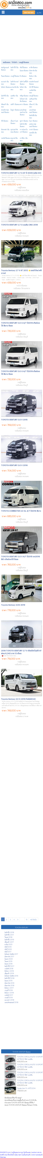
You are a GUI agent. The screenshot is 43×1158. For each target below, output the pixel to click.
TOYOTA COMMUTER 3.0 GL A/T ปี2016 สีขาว (21, 510)
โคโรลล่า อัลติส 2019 (11, 975)
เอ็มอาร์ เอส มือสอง (14, 122)
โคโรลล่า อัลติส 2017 (11, 953)
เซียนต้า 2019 (9, 973)
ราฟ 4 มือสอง (33, 129)
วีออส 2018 (8, 936)
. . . (22, 919)
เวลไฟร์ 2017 (9, 994)
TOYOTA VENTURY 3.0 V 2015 (14, 419)
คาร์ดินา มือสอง (24, 139)
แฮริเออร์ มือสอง (33, 99)
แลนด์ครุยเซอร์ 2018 (11, 1002)
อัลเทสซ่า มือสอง (5, 130)
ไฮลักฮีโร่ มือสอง (33, 116)
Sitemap (3, 1156)
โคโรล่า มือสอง (5, 86)
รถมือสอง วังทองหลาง (22, 288)
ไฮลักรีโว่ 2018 (9, 932)
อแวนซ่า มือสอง (5, 82)
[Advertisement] (21, 36)
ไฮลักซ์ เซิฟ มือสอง (23, 125)
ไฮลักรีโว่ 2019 (9, 939)
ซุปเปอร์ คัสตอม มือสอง (14, 130)
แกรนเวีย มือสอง (15, 88)
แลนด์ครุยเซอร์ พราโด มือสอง (23, 112)
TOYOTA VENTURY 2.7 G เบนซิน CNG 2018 (19, 224)
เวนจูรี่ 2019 (9, 997)
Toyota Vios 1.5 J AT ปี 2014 (26, 1088)
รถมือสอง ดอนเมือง (21, 190)
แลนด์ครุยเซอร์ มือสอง (33, 111)
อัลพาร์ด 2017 (9, 956)
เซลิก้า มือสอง (15, 104)
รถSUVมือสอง (22, 285)
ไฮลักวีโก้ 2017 (9, 965)
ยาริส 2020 (8, 944)
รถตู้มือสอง (22, 187)
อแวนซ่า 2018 (9, 999)
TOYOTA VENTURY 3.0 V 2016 (14, 465)
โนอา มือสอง (33, 120)
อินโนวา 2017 (9, 987)
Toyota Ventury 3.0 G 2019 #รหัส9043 (18, 698)
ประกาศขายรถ (29, 12)
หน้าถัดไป (33, 919)
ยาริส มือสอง (33, 67)
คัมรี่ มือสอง (24, 67)
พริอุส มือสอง (24, 95)
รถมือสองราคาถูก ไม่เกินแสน (21, 1152)
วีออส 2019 (8, 961)
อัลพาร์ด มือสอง (33, 71)
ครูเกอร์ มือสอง (14, 139)
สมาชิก (39, 12)
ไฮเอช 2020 (9, 958)
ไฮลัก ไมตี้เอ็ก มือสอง (24, 82)
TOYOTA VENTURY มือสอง (22, 1051)
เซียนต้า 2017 (9, 941)
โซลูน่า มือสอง (15, 109)
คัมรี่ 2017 (8, 951)
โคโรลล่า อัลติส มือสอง (23, 99)
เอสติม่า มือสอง (14, 96)
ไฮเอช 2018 (8, 963)
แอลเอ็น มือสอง (33, 133)
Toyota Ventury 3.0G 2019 (13, 604)
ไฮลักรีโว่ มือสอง (5, 96)
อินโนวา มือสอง (33, 77)
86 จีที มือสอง (34, 86)
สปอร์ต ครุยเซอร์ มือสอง (5, 111)
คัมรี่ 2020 (8, 949)
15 (26, 919)
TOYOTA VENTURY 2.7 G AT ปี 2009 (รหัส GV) (21, 172)
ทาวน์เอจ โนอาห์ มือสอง (24, 130)
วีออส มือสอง (5, 75)
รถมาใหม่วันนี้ (9, 1154)
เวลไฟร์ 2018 (9, 968)
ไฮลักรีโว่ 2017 (9, 934)
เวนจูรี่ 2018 (9, 990)
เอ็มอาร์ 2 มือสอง (33, 105)
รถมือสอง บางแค (21, 716)
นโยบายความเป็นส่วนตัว (23, 1154)
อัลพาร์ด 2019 (9, 982)
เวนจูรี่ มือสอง (15, 75)
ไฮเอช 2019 (8, 980)
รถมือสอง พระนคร (22, 235)
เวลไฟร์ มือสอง (32, 91)
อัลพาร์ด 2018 (9, 985)
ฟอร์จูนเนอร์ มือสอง (5, 68)
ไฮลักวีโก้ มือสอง (14, 68)
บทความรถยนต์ (37, 1154)
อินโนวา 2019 (9, 970)
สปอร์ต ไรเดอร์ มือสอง (33, 82)
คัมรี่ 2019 (8, 946)
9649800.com (5, 1152)
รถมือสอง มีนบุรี (22, 336)
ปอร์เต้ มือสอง (5, 137)
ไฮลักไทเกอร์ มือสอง (14, 82)
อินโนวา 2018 (9, 992)
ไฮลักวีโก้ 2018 (9, 978)
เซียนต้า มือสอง (5, 105)
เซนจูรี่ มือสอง (33, 95)
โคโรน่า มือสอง (23, 88)
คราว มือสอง (24, 104)
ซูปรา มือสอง (24, 120)
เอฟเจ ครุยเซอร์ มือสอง (33, 125)
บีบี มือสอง (4, 120)
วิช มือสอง (23, 75)
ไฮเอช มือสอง (24, 70)
